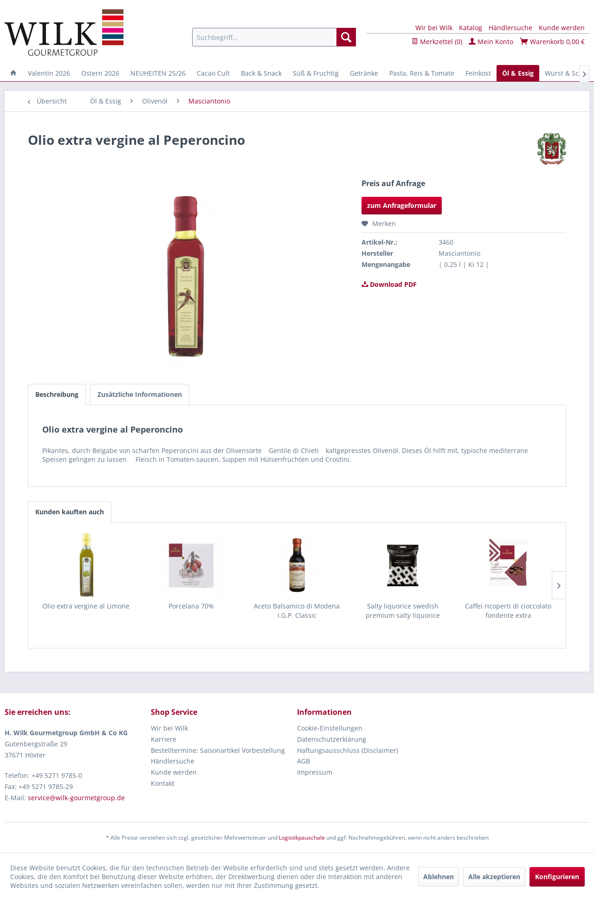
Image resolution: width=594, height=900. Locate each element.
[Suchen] (346, 37)
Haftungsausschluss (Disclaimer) (347, 750)
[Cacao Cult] (213, 73)
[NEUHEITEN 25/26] (158, 73)
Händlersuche (510, 27)
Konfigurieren (557, 876)
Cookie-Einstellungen (329, 728)
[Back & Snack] (261, 73)
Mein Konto (491, 41)
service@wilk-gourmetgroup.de (76, 797)
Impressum (314, 772)
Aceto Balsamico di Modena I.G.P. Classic (297, 611)
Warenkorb (552, 41)
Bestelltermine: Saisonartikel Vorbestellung (218, 750)
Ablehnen (438, 876)
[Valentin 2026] (49, 73)
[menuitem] (274, 37)
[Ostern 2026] (100, 73)
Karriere (163, 739)
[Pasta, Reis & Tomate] (422, 73)
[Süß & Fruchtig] (315, 73)
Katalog (470, 27)
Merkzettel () (437, 41)
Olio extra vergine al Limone (85, 606)
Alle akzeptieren (494, 876)
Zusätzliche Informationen (139, 394)
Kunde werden (562, 27)
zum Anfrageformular (401, 205)
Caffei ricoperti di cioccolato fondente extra (508, 611)
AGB (303, 761)
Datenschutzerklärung (331, 739)
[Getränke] (364, 73)
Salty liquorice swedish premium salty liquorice (403, 611)
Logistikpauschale (302, 838)
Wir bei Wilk (433, 27)
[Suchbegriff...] (274, 37)
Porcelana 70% (191, 606)
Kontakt (162, 783)
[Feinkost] (478, 73)
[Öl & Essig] (518, 73)
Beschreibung (56, 394)
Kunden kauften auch (69, 511)
